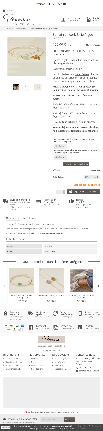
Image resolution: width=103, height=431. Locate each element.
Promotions (35, 358)
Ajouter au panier (83, 191)
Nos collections (37, 369)
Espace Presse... (60, 369)
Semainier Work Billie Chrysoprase (21, 296)
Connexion (73, 20)
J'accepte (6, 427)
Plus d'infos (80, 429)
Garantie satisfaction (14, 362)
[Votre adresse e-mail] (52, 419)
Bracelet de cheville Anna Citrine (81, 296)
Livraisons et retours (13, 358)
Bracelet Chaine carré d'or (51, 295)
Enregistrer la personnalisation (76, 164)
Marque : (90, 45)
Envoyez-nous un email (89, 370)
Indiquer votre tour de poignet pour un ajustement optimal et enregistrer (74, 140)
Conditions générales (13, 369)
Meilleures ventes (38, 365)
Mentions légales (60, 358)
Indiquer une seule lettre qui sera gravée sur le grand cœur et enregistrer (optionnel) (75, 151)
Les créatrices (59, 362)
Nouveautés (35, 362)
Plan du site (58, 365)
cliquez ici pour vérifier (70, 412)
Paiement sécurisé (12, 365)
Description (13, 218)
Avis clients (29, 218)
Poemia (97, 45)
